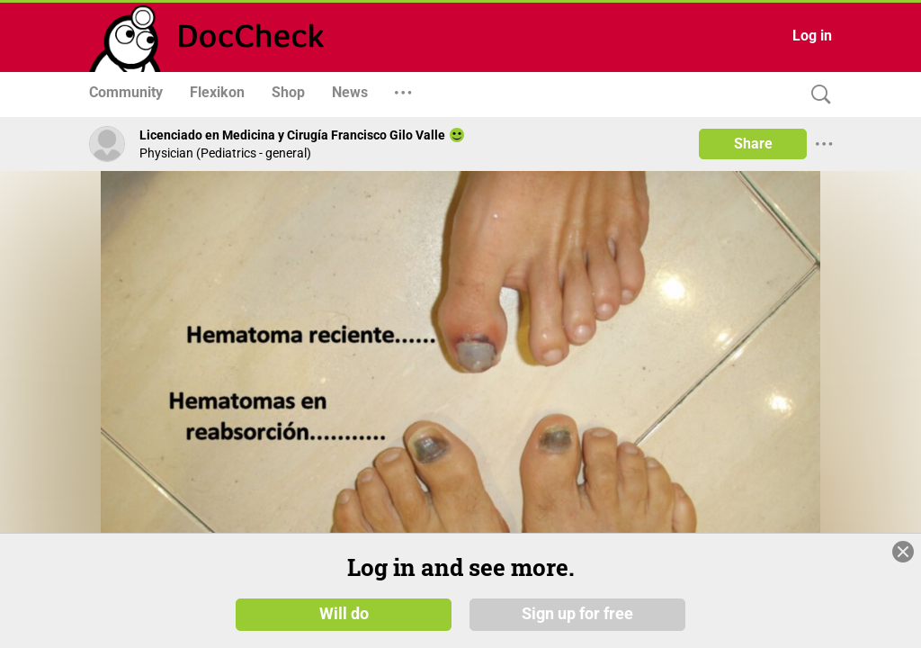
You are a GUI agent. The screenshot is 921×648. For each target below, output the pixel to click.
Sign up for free (577, 614)
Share (753, 143)
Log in (812, 35)
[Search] (816, 95)
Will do (344, 614)
